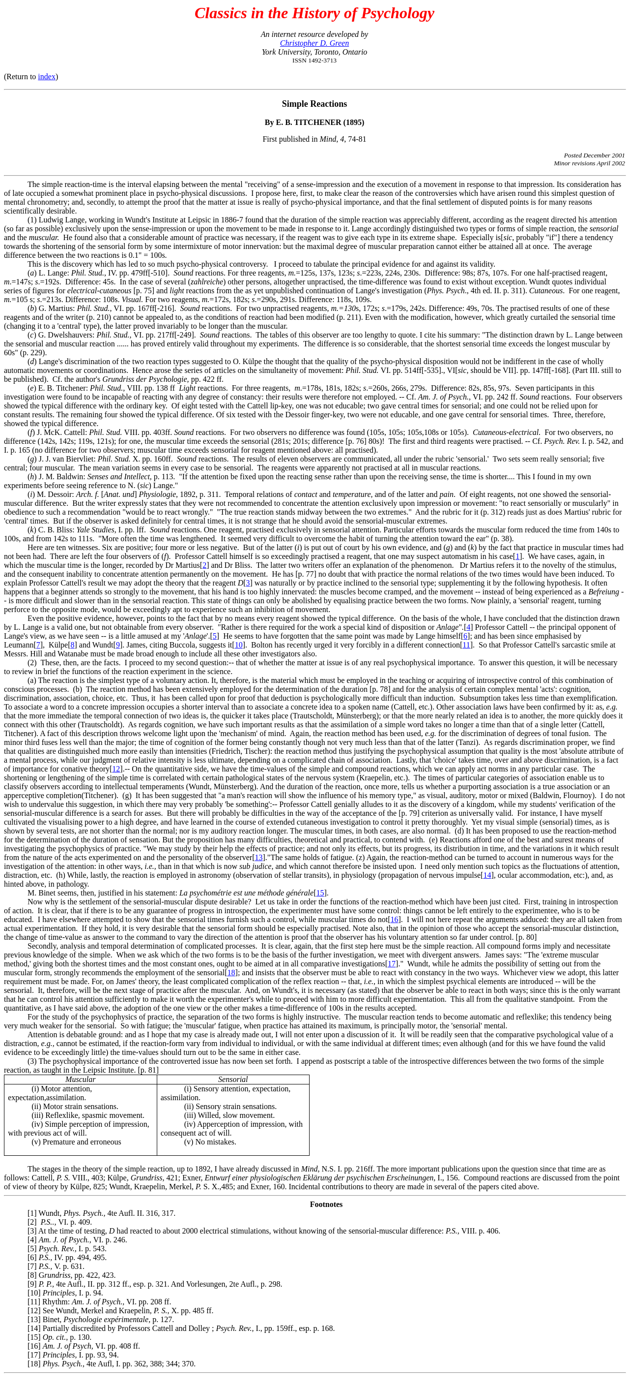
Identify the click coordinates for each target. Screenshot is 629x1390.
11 (466, 645)
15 (320, 893)
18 (231, 972)
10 (239, 645)
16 (395, 919)
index (47, 76)
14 (487, 875)
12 (116, 769)
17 (392, 963)
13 (259, 857)
